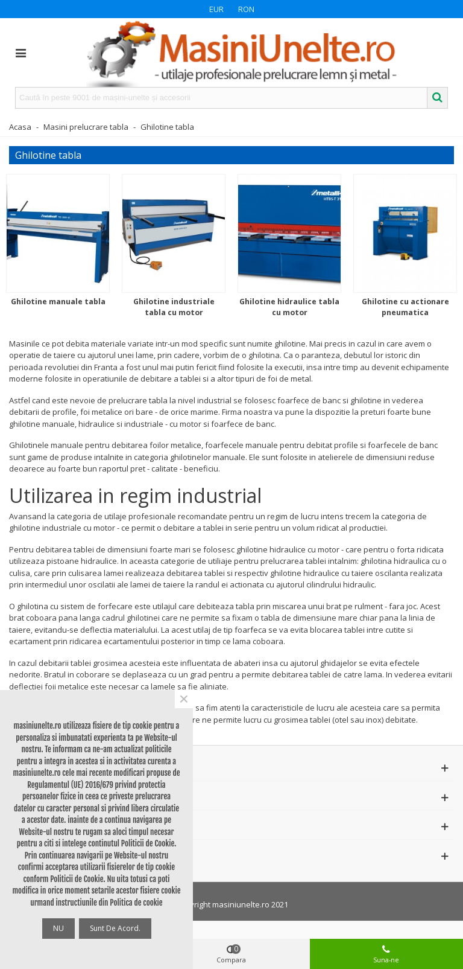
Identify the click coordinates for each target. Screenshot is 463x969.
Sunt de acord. (115, 928)
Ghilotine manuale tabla (58, 301)
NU (58, 928)
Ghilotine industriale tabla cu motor (174, 307)
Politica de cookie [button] (136, 902)
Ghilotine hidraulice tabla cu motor (289, 307)
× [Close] (184, 699)
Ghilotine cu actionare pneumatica (405, 307)
